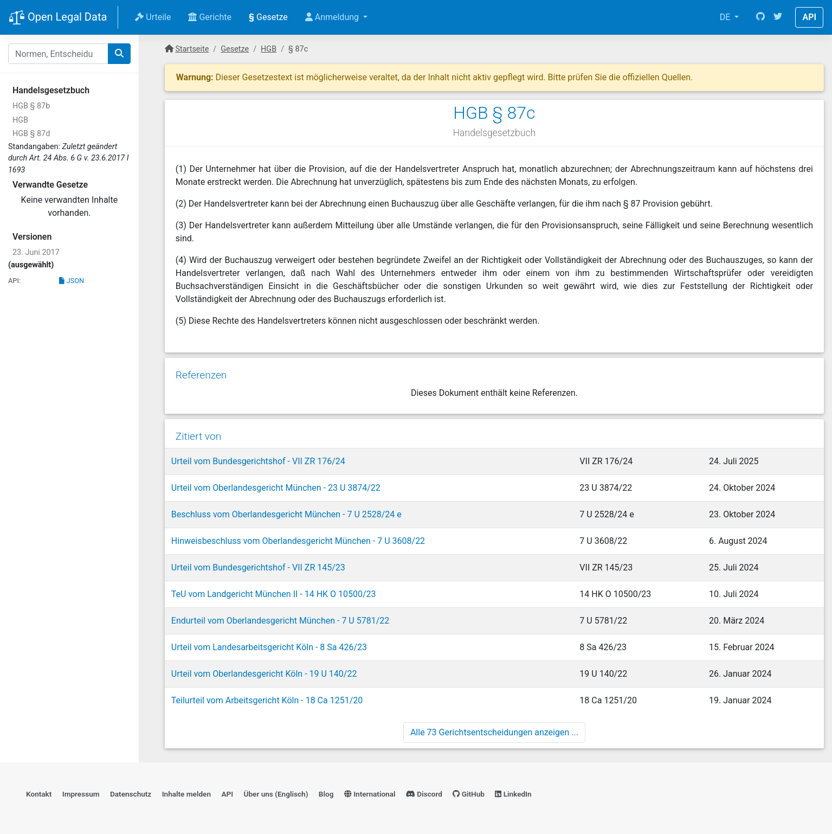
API (809, 17)
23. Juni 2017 (36, 252)
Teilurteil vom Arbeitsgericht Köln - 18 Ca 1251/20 (267, 700)
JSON (71, 281)
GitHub (469, 794)
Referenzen (201, 375)
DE (726, 17)
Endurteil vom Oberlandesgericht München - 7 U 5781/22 (280, 620)
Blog (326, 794)
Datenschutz (130, 794)
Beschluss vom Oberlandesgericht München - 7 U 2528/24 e (286, 514)
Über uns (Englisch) (276, 794)
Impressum (81, 794)
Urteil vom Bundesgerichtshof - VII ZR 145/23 (258, 567)
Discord (424, 794)
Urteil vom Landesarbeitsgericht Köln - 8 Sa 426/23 (269, 647)
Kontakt (38, 794)
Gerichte (209, 17)
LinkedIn (513, 794)
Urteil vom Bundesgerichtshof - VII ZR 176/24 (258, 461)
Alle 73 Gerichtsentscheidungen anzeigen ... (494, 732)
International (370, 794)
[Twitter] (777, 17)
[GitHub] (760, 17)
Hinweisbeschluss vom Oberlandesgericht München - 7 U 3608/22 (298, 541)
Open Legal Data (58, 18)
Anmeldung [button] (333, 17)
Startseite (192, 49)
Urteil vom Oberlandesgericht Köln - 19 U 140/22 (264, 674)
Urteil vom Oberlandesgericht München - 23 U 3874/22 (275, 488)
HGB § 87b (31, 106)
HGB (20, 120)
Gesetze (268, 17)
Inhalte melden (186, 794)
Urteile (153, 17)
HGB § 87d (31, 133)
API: (14, 281)
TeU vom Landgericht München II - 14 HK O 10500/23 (273, 594)
